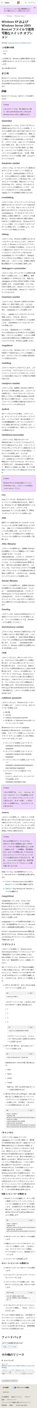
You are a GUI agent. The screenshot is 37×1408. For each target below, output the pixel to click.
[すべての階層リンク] (3, 16)
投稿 (3, 1400)
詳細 (4, 54)
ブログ (27, 1397)
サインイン (32, 2)
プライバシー (11, 1400)
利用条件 (4, 1405)
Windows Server (20, 16)
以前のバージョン (16, 1397)
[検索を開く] (26, 2)
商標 (10, 1405)
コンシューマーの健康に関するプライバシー (15, 1402)
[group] (20, 1120)
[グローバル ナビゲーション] (2, 2)
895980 (4, 931)
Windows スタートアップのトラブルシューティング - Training (18, 1366)
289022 (8, 889)
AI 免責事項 (5, 1397)
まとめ (5, 51)
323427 (8, 881)
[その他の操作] (33, 16)
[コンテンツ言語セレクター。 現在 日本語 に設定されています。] (6, 1387)
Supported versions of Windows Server (19, 43)
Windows (9, 16)
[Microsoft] (18, 2)
